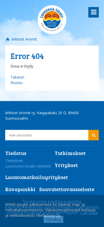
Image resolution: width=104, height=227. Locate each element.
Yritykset (66, 165)
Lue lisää (88, 212)
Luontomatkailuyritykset (36, 177)
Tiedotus (15, 153)
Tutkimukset (70, 153)
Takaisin (17, 77)
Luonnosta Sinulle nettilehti (28, 166)
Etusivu (16, 82)
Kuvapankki (20, 189)
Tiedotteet (14, 160)
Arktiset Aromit (23, 39)
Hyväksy (53, 219)
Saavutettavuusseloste (66, 189)
